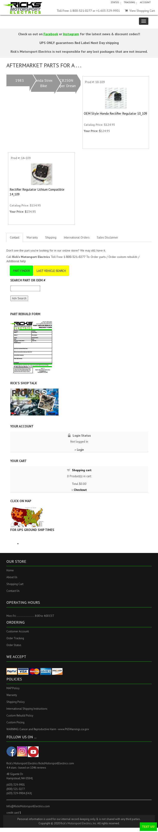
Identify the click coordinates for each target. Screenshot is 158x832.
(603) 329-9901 (15, 785)
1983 (19, 80)
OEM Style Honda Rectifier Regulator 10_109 (115, 113)
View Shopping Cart (140, 11)
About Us (11, 577)
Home (10, 570)
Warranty (32, 237)
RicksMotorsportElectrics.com (56, 763)
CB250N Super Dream (66, 83)
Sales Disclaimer (107, 237)
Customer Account (17, 631)
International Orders (77, 237)
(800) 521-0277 (15, 789)
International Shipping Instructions (26, 709)
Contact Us (13, 591)
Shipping (50, 237)
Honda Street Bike (43, 83)
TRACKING (129, 2)
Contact (14, 237)
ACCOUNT (145, 2)
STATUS (115, 2)
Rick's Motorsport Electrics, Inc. (78, 823)
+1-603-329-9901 (108, 11)
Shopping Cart (14, 584)
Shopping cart (82, 470)
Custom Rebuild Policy (19, 715)
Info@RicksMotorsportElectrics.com (28, 806)
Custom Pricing (15, 722)
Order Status (13, 645)
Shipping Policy (15, 702)
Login (80, 450)
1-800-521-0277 (74, 257)
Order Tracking (15, 638)
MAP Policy (13, 688)
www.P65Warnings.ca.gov (73, 729)
